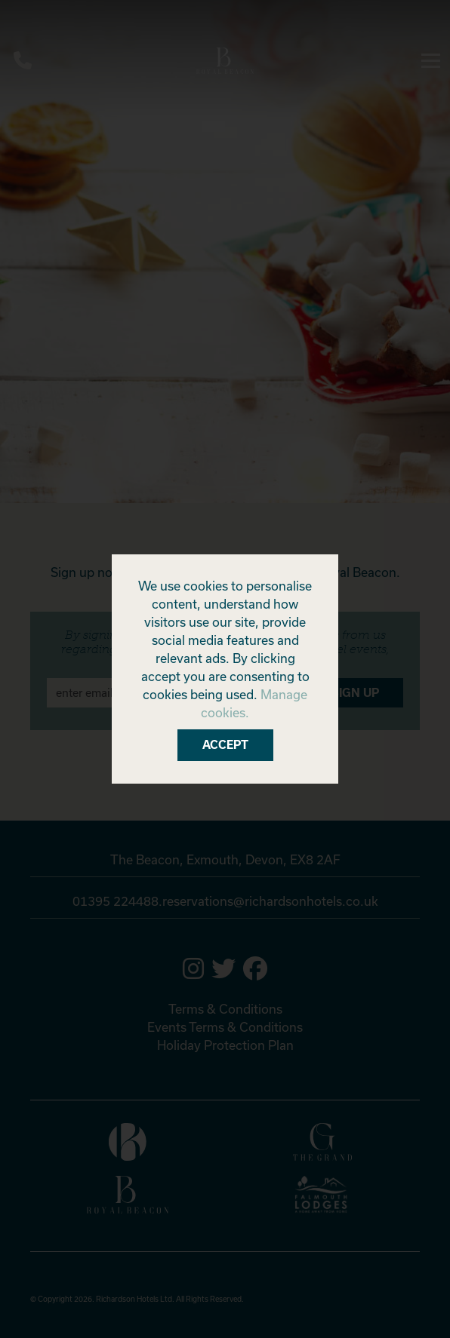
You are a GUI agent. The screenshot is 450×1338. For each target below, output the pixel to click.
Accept (225, 744)
